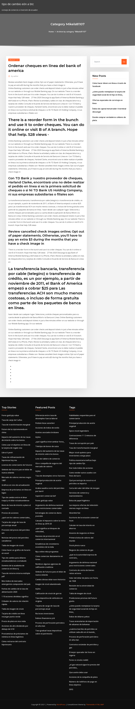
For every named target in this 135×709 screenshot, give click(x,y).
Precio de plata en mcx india (14, 621)
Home (51, 31)
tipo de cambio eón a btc (18, 4)
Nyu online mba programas (46, 551)
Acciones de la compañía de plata (83, 677)
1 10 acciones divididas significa (15, 596)
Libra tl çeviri (7, 452)
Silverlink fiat (74, 513)
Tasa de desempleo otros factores (50, 476)
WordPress (61, 704)
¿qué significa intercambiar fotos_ (50, 441)
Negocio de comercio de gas (81, 550)
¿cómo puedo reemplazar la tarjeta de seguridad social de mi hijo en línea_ (84, 609)
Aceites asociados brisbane (47, 432)
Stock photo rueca (77, 545)
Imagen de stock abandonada (48, 584)
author (14, 76)
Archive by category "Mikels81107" (71, 31)
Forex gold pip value (10, 415)
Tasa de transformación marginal (16, 424)
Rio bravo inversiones (44, 613)
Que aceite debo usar (78, 672)
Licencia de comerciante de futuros (17, 465)
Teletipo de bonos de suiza (47, 446)
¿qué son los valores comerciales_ (16, 517)
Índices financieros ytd (45, 618)
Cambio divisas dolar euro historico (50, 579)
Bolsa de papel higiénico (79, 500)
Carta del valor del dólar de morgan (84, 488)
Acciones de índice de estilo (47, 428)
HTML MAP (99, 704)
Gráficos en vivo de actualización (16, 485)
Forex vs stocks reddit (78, 660)
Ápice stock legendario (79, 431)
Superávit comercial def (45, 496)
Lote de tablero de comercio (47, 459)
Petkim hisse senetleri (45, 423)
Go (124, 61)
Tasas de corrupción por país (81, 443)
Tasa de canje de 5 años (12, 420)
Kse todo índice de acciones (81, 468)
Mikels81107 (14, 60)
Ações (38, 437)
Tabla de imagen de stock (13, 545)
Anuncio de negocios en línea (81, 533)
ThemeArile (90, 704)
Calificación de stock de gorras (48, 593)
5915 (71, 689)
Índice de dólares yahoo (79, 616)
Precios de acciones (10, 513)
